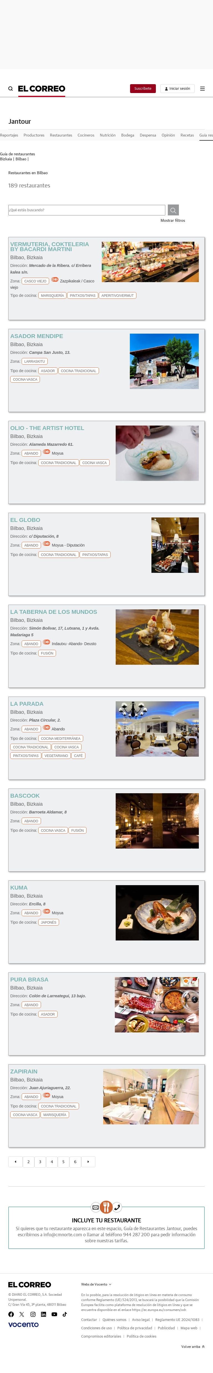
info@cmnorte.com (63, 1235)
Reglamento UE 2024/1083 (177, 1320)
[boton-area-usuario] (177, 88)
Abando (31, 453)
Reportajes (9, 135)
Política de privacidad (134, 1328)
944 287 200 (136, 1235)
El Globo (25, 520)
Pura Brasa (29, 979)
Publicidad (166, 1328)
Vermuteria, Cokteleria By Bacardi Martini (49, 246)
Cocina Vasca (25, 380)
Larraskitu (34, 362)
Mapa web (189, 1328)
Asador (48, 371)
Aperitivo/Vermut (118, 296)
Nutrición (108, 135)
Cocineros (86, 135)
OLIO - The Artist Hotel (47, 428)
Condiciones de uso (96, 1328)
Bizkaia (6, 159)
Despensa (148, 135)
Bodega (127, 135)
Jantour (19, 122)
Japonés (48, 922)
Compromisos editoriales (101, 1336)
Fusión (47, 653)
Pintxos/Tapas (82, 296)
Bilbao (21, 159)
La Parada (27, 703)
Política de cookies (141, 1336)
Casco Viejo (35, 281)
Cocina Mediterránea (60, 739)
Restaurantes (61, 135)
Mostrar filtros (173, 221)
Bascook (25, 795)
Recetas (187, 135)
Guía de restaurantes (17, 154)
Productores (34, 135)
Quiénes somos (114, 1320)
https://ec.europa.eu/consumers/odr (159, 1310)
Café (78, 756)
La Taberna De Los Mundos (53, 612)
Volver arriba (193, 1346)
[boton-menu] (202, 89)
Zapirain (23, 1071)
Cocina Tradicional (78, 371)
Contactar (89, 1320)
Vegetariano (56, 756)
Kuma (18, 887)
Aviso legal (141, 1320)
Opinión (168, 135)
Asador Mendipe (36, 336)
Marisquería (52, 296)
